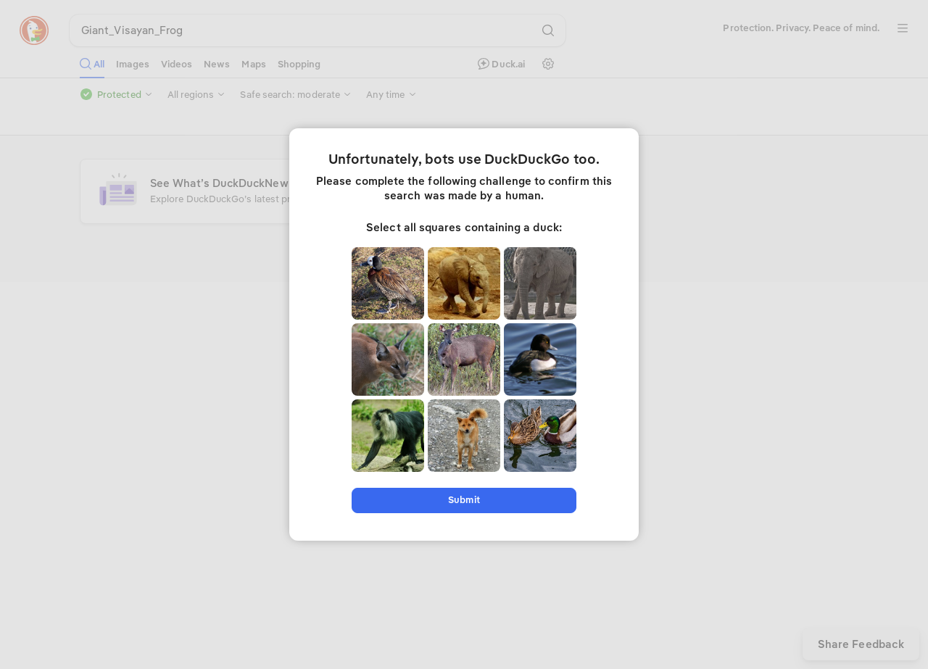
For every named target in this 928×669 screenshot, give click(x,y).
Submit (463, 500)
